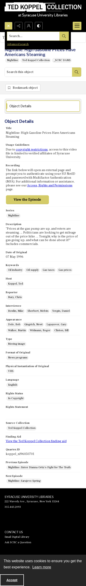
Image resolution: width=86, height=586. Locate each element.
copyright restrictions (32, 150)
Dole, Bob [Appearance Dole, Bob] (14, 324)
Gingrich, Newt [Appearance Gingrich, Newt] (33, 324)
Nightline (12, 60)
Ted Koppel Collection (36, 60)
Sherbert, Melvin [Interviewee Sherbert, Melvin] (38, 311)
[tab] (43, 106)
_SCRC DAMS (62, 60)
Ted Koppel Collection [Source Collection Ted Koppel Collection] (22, 428)
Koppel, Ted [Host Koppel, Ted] (15, 283)
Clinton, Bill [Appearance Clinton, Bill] (61, 330)
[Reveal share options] (18, 26)
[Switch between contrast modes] (38, 26)
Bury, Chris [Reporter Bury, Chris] (15, 297)
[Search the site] (34, 36)
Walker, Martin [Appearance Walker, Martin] (17, 330)
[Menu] (77, 26)
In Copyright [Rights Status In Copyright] (16, 398)
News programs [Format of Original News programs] (18, 357)
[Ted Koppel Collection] (43, 11)
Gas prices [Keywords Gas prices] (65, 270)
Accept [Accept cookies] (11, 580)
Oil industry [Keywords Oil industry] (15, 270)
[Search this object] (38, 72)
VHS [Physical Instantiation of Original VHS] (11, 371)
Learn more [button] (41, 567)
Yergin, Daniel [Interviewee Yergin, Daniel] (61, 311)
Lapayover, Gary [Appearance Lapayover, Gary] (57, 324)
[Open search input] (8, 26)
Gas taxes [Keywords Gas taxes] (49, 270)
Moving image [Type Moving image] (16, 344)
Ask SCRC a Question (18, 542)
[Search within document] (76, 72)
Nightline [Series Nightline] (13, 215)
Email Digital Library (17, 537)
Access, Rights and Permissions (49, 185)
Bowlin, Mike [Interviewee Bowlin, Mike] (16, 311)
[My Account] (28, 26)
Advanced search (18, 44)
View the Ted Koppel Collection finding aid (36, 441)
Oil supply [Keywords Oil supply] (32, 270)
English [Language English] (12, 385)
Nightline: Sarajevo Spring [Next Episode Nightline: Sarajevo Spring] (24, 481)
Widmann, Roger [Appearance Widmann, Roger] (40, 330)
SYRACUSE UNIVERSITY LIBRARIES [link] (29, 497)
